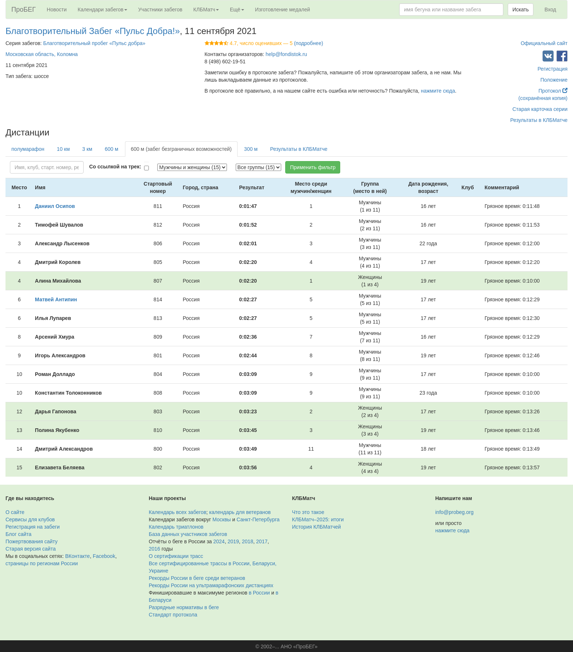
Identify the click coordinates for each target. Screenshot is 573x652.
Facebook (104, 556)
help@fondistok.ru (286, 54)
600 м (111, 149)
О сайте (14, 512)
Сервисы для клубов (30, 519)
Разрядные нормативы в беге (184, 607)
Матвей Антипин (56, 299)
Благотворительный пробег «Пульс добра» (94, 43)
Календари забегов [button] (102, 9)
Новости (57, 9)
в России (259, 593)
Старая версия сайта (30, 549)
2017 (262, 541)
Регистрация (552, 69)
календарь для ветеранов (240, 512)
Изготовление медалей (282, 9)
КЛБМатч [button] (206, 9)
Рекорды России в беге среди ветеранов (197, 578)
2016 (154, 549)
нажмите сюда (438, 91)
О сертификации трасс (176, 556)
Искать (521, 9)
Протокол (553, 91)
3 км (87, 149)
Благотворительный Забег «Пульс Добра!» (92, 31)
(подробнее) (308, 43)
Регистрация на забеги (32, 527)
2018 (247, 541)
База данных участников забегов (188, 534)
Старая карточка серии (540, 109)
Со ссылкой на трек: (115, 166)
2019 (233, 541)
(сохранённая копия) (543, 98)
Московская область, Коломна (41, 54)
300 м (251, 149)
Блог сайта (18, 534)
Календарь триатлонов (176, 527)
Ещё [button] (237, 9)
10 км (63, 149)
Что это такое (308, 512)
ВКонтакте (77, 556)
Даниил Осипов (55, 206)
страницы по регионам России (41, 563)
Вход (550, 9)
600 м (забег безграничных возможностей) (181, 149)
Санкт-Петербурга (257, 519)
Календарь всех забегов (177, 512)
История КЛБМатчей (316, 527)
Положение (554, 80)
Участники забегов (160, 9)
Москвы (221, 519)
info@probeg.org (454, 512)
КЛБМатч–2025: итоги (318, 519)
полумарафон (27, 149)
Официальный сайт (544, 43)
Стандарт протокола (173, 615)
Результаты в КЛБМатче (539, 120)
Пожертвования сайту (31, 541)
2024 (219, 541)
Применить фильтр (312, 167)
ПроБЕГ (23, 9)
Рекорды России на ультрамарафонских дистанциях (211, 585)
